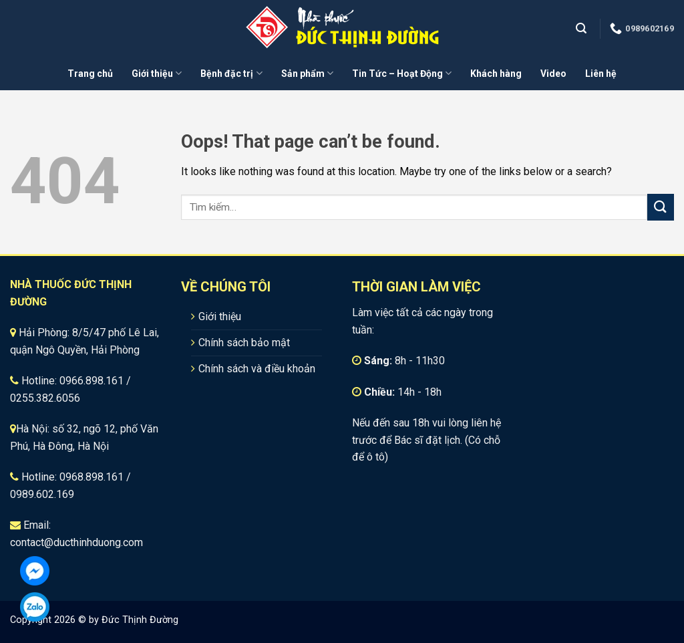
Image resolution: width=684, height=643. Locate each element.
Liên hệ (601, 73)
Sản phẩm (307, 73)
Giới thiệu (157, 73)
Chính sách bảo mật (244, 342)
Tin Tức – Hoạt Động (402, 73)
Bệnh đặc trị (231, 73)
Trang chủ (90, 73)
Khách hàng (496, 73)
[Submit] (660, 207)
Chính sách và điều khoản (256, 368)
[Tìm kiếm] (583, 28)
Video (553, 73)
